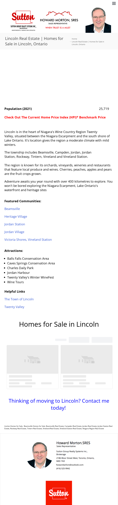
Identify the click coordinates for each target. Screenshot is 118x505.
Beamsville (12, 209)
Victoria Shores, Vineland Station (28, 239)
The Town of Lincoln (19, 299)
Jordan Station (14, 224)
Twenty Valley (14, 307)
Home (74, 38)
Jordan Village (14, 232)
